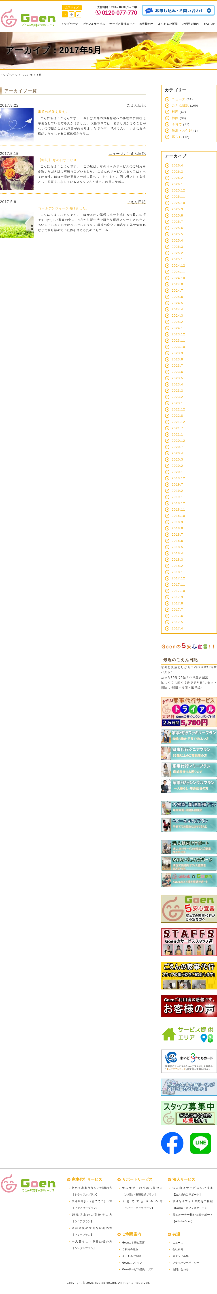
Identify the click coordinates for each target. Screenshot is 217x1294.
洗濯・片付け (182, 130)
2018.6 (177, 541)
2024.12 (178, 265)
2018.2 (177, 566)
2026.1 (177, 184)
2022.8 (177, 415)
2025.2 (177, 253)
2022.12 (178, 409)
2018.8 (177, 528)
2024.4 (177, 309)
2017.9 (177, 597)
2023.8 (177, 359)
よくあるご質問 (168, 23)
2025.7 (177, 221)
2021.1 (177, 434)
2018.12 (178, 503)
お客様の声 (146, 23)
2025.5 (177, 234)
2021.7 (177, 428)
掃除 (175, 118)
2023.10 (178, 347)
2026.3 (177, 171)
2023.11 (178, 340)
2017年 (28, 74)
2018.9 (177, 522)
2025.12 (178, 190)
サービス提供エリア (122, 23)
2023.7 (177, 365)
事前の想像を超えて (53, 112)
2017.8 (177, 603)
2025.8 (177, 215)
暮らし (177, 137)
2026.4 (177, 165)
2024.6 (177, 297)
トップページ (69, 23)
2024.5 (177, 303)
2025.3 (177, 246)
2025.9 (177, 209)
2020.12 (178, 440)
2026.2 (177, 178)
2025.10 (178, 203)
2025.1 (177, 259)
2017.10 (178, 591)
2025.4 (177, 240)
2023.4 (177, 384)
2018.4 (177, 553)
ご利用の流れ (190, 23)
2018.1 (177, 572)
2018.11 (178, 509)
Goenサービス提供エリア (137, 1269)
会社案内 (177, 1249)
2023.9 (177, 353)
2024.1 (177, 328)
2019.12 (178, 478)
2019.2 (177, 490)
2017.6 (177, 616)
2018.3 (177, 559)
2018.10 (178, 516)
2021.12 (178, 422)
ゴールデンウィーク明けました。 (63, 208)
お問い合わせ (180, 1269)
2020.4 (177, 453)
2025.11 (178, 196)
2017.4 (177, 628)
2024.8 (177, 284)
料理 (175, 112)
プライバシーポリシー (185, 1262)
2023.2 (177, 397)
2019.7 (177, 484)
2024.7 (177, 290)
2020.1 (177, 472)
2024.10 (178, 278)
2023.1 (177, 403)
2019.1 (177, 497)
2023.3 (177, 390)
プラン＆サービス (94, 23)
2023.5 (177, 378)
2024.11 (178, 272)
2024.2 (177, 322)
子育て (177, 124)
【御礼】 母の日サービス (57, 160)
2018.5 (177, 547)
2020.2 (177, 465)
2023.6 (177, 372)
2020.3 (177, 459)
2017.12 (178, 578)
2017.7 (177, 609)
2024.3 (177, 315)
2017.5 (177, 622)
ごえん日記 (136, 105)
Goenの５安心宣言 (133, 1242)
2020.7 (177, 447)
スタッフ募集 (180, 1256)
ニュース (116, 154)
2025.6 (177, 228)
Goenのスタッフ (132, 1262)
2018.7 (177, 534)
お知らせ (209, 23)
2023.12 (178, 334)
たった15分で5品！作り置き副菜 (184, 677)
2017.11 (178, 584)
